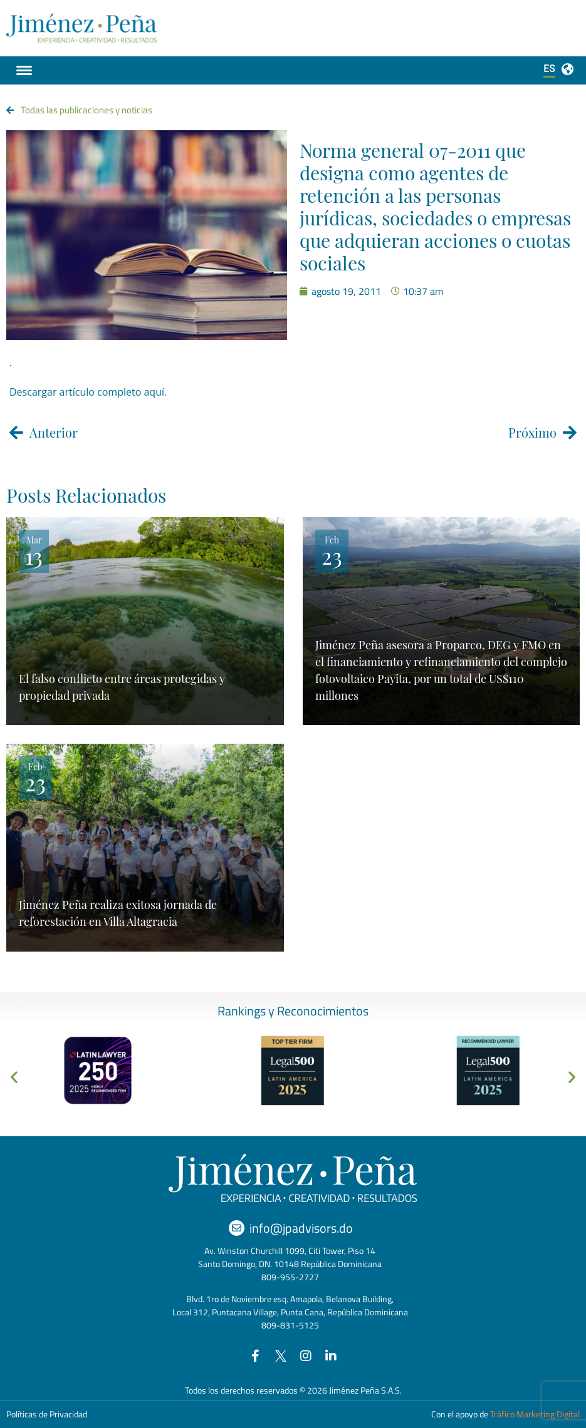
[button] (14, 1076)
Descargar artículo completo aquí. (88, 392)
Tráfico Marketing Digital (535, 1413)
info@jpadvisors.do (301, 1228)
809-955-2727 (290, 1276)
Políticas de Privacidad (46, 1413)
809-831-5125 (290, 1325)
